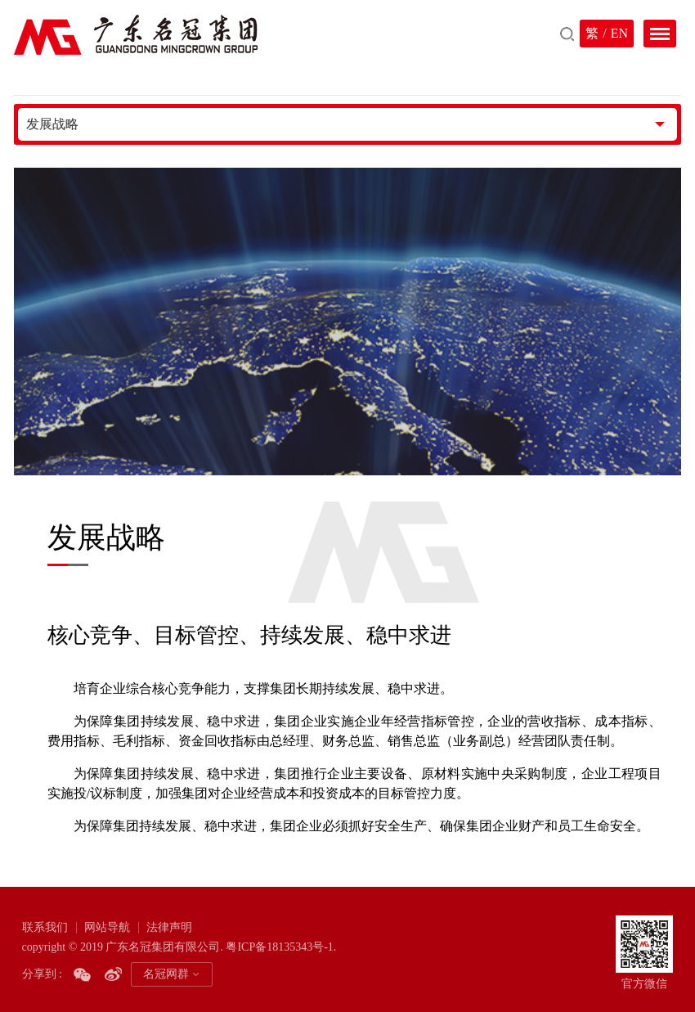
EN (619, 33)
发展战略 (52, 124)
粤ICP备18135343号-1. (281, 947)
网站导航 (107, 927)
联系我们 (45, 927)
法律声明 (169, 927)
